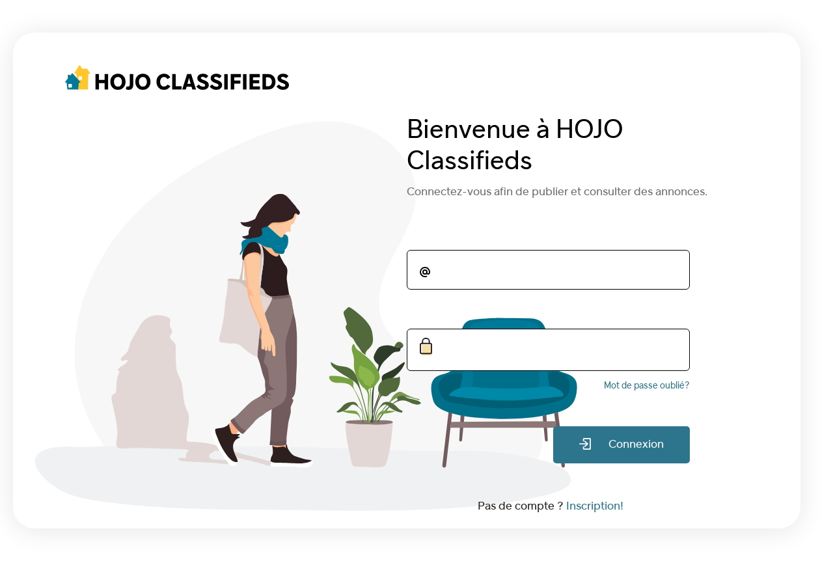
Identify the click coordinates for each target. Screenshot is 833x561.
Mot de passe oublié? (647, 386)
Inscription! (594, 506)
